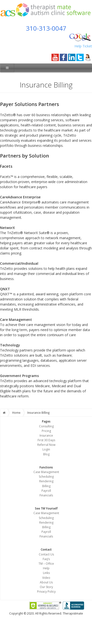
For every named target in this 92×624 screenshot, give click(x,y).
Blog (46, 454)
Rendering (46, 481)
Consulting (46, 426)
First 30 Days (46, 440)
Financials (46, 495)
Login (46, 449)
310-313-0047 (46, 28)
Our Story (46, 587)
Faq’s (46, 559)
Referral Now (46, 445)
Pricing (46, 431)
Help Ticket (83, 46)
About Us (46, 582)
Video (46, 578)
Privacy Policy (46, 591)
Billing (46, 486)
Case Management (46, 472)
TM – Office (46, 564)
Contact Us (46, 554)
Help (46, 568)
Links (46, 573)
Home (16, 413)
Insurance (46, 435)
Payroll (46, 491)
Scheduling (46, 477)
